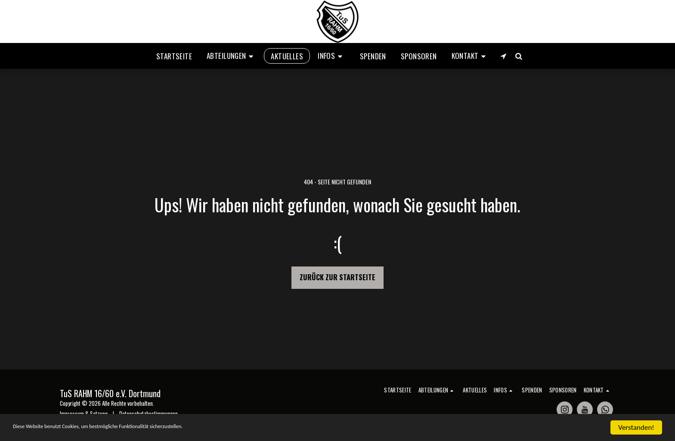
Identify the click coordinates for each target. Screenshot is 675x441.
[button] (231, 56)
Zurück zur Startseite (337, 277)
